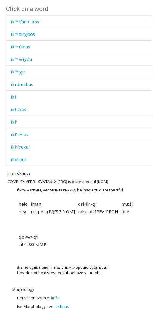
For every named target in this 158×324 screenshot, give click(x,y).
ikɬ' (14, 122)
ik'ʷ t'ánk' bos (25, 21)
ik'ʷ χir (18, 72)
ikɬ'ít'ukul (20, 147)
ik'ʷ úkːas (20, 47)
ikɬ (13, 97)
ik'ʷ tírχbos (23, 34)
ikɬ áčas (18, 109)
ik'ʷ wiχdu (21, 59)
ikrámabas (22, 84)
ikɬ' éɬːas (19, 134)
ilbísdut (18, 159)
